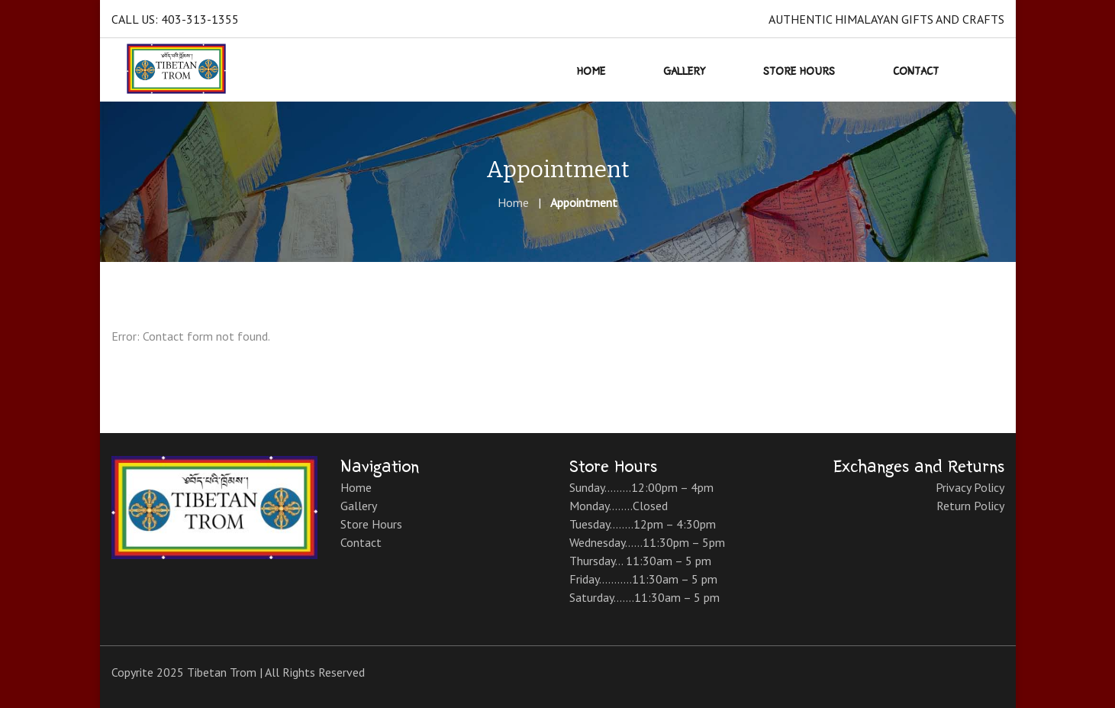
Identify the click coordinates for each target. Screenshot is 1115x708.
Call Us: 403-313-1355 (175, 19)
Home (513, 202)
